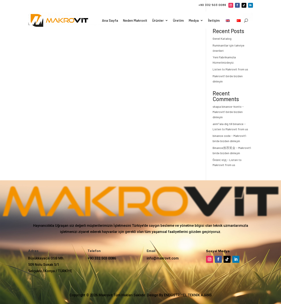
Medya (194, 20)
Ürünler (158, 20)
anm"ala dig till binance (228, 124)
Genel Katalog (222, 38)
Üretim (178, 20)
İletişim (214, 20)
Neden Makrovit (135, 20)
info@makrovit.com (163, 258)
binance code (222, 136)
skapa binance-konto (227, 106)
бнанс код (219, 160)
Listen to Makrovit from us (230, 69)
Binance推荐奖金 (224, 148)
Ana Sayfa (110, 20)
